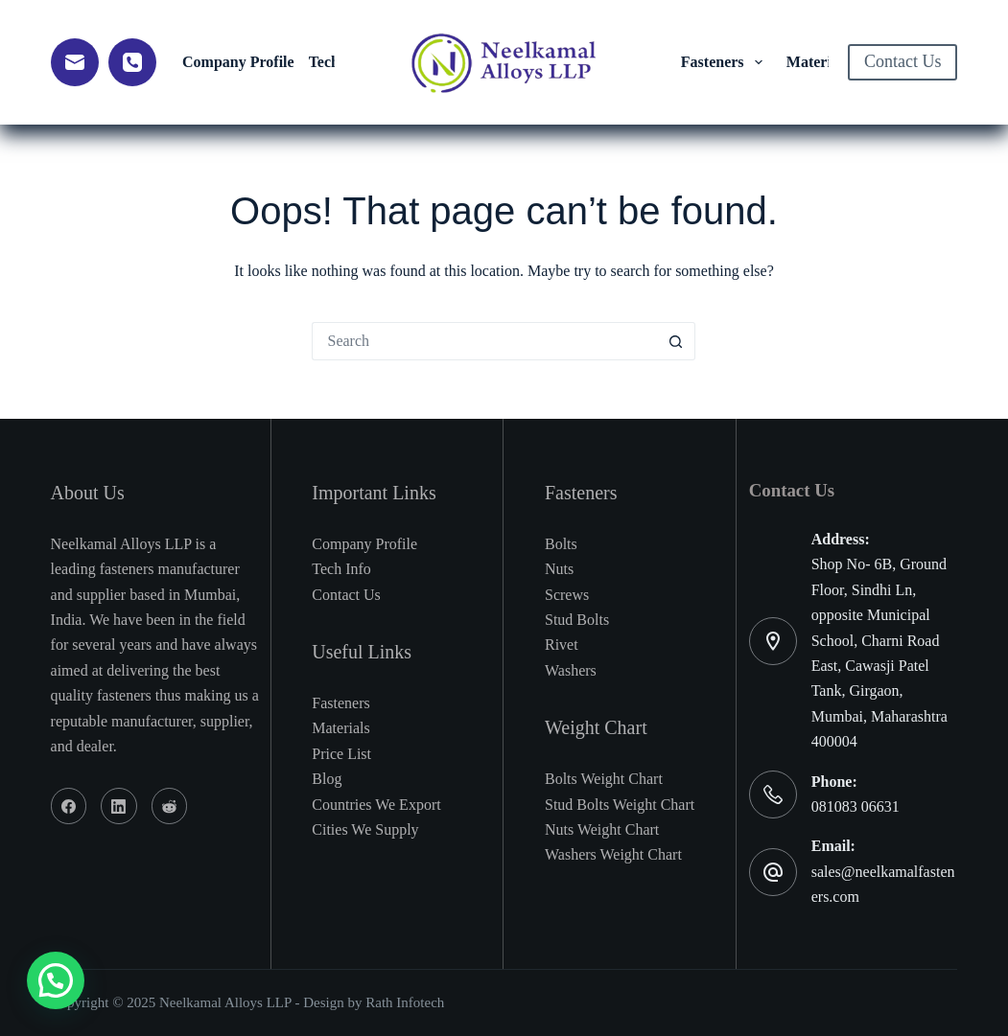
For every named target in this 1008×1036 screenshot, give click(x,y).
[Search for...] (484, 341)
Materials (340, 728)
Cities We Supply (365, 829)
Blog (326, 779)
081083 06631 (855, 806)
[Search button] (676, 341)
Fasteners (340, 703)
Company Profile (364, 544)
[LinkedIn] (119, 806)
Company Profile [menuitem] (238, 62)
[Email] (75, 62)
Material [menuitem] (827, 62)
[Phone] (132, 62)
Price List (341, 754)
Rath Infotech (404, 1002)
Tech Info (341, 569)
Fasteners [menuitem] (725, 62)
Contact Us (903, 61)
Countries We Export (376, 804)
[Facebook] (69, 806)
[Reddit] (170, 806)
